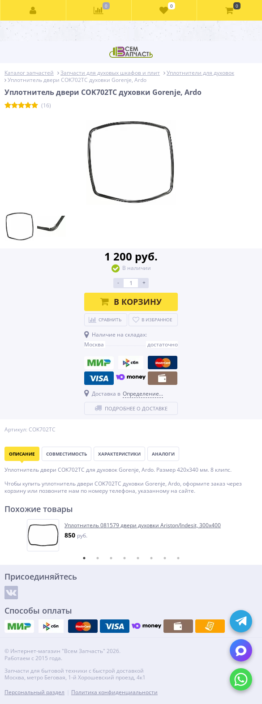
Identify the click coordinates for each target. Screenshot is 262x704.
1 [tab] (84, 558)
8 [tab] (178, 558)
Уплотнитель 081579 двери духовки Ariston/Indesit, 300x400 (142, 525)
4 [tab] (124, 558)
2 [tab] (97, 558)
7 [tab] (164, 558)
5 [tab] (137, 558)
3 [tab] (111, 558)
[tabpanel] (131, 535)
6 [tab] (151, 558)
